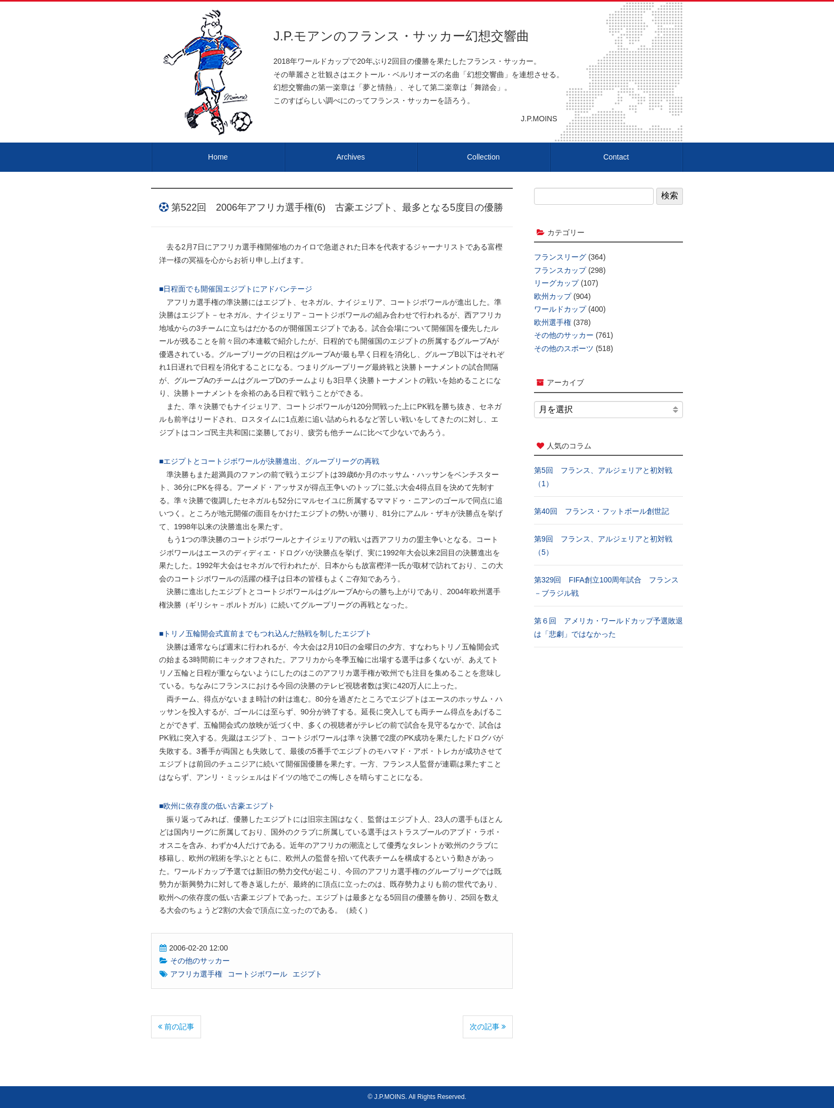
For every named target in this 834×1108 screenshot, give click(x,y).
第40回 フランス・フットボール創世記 (601, 511)
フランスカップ (560, 270)
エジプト (307, 974)
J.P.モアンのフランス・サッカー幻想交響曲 (401, 36)
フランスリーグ (560, 257)
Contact (616, 157)
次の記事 (488, 1026)
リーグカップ (556, 283)
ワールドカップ (560, 309)
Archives (350, 157)
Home (218, 157)
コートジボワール (257, 974)
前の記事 (176, 1026)
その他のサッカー (200, 960)
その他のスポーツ (564, 348)
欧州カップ (552, 296)
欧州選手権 (552, 322)
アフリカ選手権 (196, 974)
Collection (483, 157)
